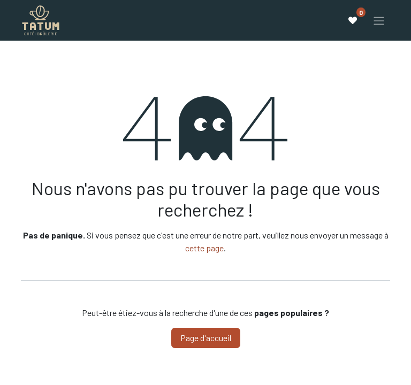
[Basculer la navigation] (379, 20)
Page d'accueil (205, 338)
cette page (204, 248)
